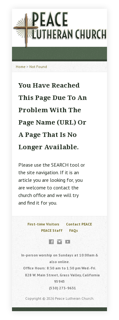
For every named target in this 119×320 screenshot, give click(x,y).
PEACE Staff (51, 230)
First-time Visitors (43, 224)
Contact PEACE (79, 224)
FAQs (73, 230)
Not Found (38, 66)
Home (21, 66)
